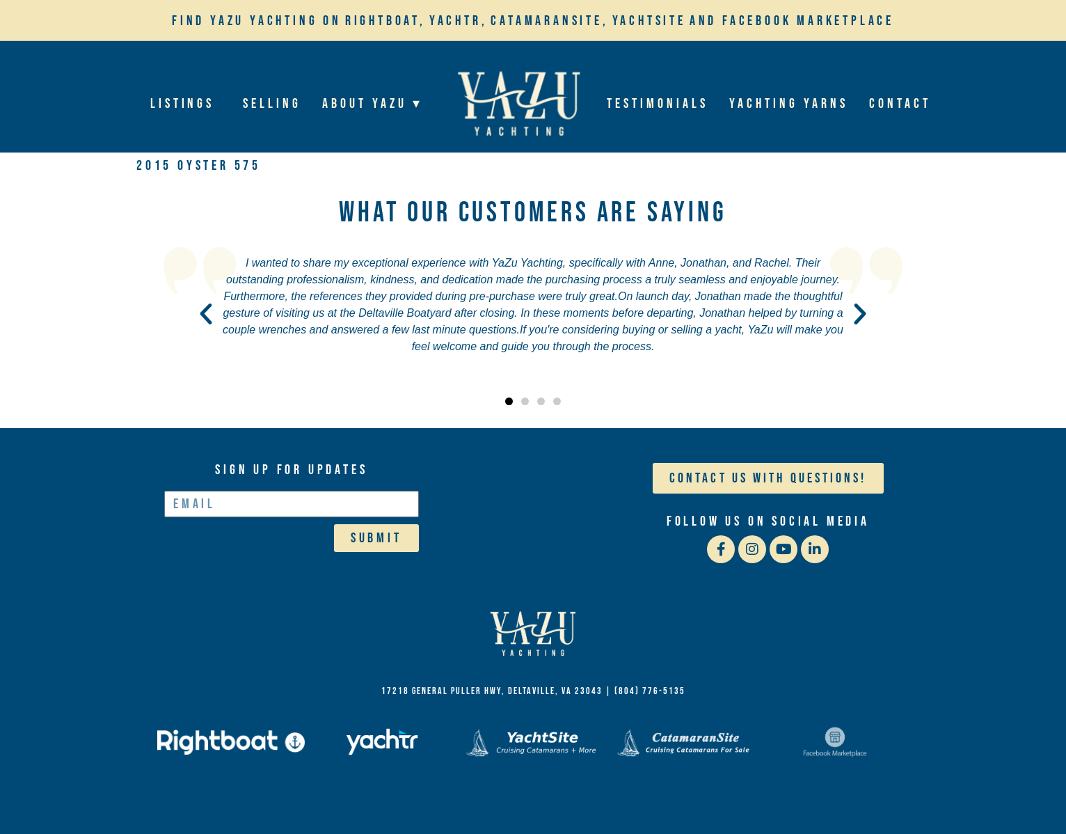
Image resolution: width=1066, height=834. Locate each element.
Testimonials (657, 103)
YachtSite (649, 21)
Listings (186, 103)
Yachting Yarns (789, 103)
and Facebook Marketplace (792, 21)
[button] (206, 314)
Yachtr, (458, 21)
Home (518, 103)
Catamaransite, (549, 21)
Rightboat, (385, 21)
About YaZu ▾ (377, 103)
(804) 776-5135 (649, 691)
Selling (273, 103)
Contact (901, 103)
